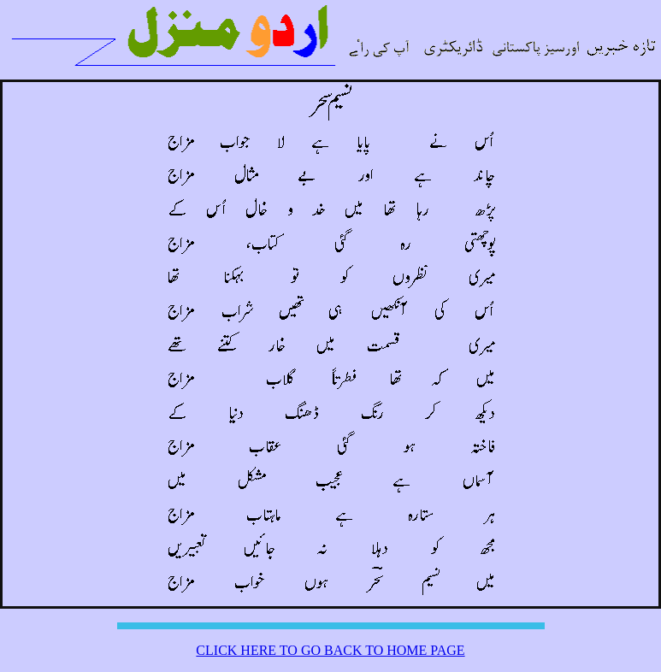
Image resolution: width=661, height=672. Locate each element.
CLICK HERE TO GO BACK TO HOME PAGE (330, 650)
